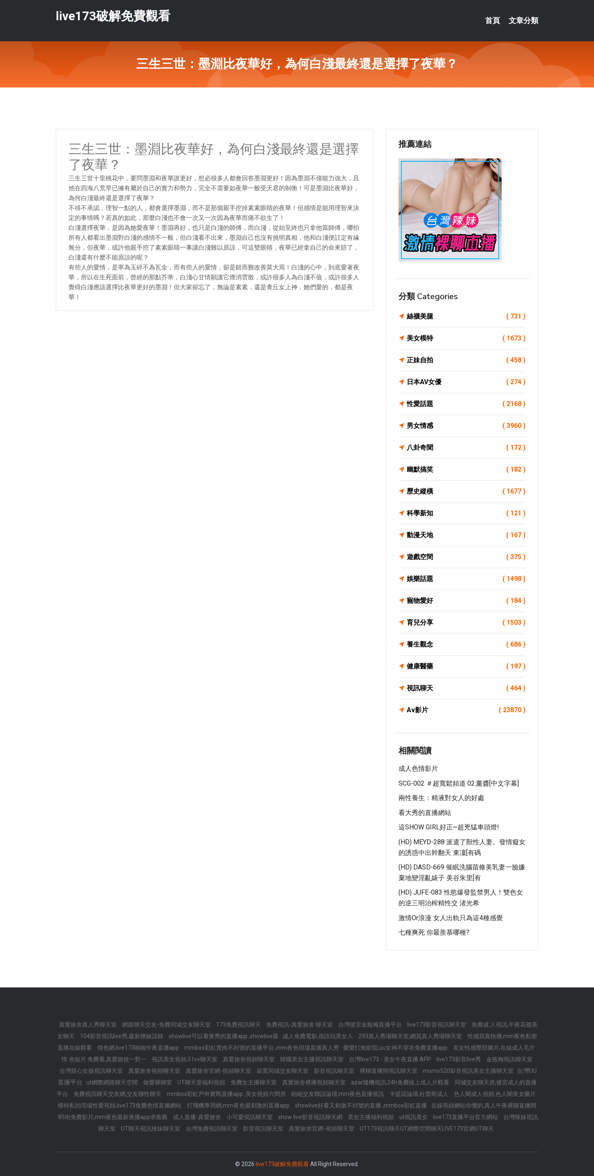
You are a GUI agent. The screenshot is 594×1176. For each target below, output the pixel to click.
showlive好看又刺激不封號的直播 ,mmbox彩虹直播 (361, 1105)
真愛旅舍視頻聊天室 (249, 1059)
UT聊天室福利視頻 (201, 1082)
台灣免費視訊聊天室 (212, 1128)
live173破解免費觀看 (113, 16)
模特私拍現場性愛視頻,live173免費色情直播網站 (120, 1105)
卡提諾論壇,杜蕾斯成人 (419, 1094)
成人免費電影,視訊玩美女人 (318, 1036)
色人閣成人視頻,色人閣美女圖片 (495, 1094)
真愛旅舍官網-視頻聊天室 (219, 1070)
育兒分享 (466, 622)
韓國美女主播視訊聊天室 (312, 1059)
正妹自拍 (466, 360)
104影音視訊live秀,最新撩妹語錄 (122, 1036)
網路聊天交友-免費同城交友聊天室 (167, 1024)
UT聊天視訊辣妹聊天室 (151, 1128)
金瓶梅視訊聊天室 (509, 1059)
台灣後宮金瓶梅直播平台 (370, 1024)
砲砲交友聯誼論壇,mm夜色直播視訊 (338, 1094)
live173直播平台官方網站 (466, 1117)
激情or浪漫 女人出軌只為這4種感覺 (450, 918)
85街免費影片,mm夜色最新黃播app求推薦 (113, 1117)
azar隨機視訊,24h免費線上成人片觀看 (400, 1082)
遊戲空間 (466, 557)
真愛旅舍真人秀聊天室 (88, 1024)
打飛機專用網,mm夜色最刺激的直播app (239, 1105)
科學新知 (466, 513)
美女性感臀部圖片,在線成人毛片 (494, 1047)
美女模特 (466, 338)
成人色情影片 (418, 768)
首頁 (492, 21)
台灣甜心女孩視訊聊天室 (91, 1070)
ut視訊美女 (414, 1117)
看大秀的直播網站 (424, 813)
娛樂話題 (466, 579)
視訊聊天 (466, 688)
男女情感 (466, 426)
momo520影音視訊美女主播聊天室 (469, 1070)
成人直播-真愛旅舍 (197, 1117)
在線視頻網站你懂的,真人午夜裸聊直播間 (483, 1105)
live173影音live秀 (459, 1059)
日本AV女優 (466, 382)
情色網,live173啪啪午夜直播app (138, 1047)
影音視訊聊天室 (335, 1070)
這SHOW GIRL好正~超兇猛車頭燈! (448, 827)
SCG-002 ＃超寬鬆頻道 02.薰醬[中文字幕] (458, 783)
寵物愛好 (466, 601)
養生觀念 (466, 644)
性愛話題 (466, 404)
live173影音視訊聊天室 (437, 1024)
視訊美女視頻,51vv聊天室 (185, 1059)
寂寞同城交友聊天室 (283, 1070)
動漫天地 (466, 535)
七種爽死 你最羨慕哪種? (433, 932)
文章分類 (523, 21)
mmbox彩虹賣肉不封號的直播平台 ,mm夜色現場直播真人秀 (261, 1047)
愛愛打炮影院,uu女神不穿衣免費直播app (396, 1047)
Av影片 (466, 710)
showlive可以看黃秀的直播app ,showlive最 (223, 1036)
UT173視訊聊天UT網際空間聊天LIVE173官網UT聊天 (427, 1128)
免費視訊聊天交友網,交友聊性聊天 (118, 1094)
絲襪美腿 (466, 316)
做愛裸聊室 (158, 1082)
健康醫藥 (466, 666)
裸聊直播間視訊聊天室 (389, 1070)
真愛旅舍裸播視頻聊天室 (314, 1082)
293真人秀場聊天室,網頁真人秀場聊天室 (410, 1036)
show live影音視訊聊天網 (311, 1117)
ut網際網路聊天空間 (112, 1082)
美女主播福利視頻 (371, 1117)
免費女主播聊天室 (254, 1082)
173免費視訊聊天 (239, 1024)
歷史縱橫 (466, 491)
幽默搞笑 (466, 469)
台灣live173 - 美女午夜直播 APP (390, 1059)
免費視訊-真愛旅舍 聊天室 (300, 1024)
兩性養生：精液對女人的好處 (441, 798)
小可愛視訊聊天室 (250, 1117)
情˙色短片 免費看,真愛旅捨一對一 (104, 1059)
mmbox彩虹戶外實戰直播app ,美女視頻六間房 (227, 1094)
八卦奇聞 (466, 447)
